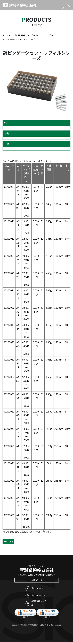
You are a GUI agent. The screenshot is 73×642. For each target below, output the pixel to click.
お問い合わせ (36, 580)
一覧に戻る (8, 541)
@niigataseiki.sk (36, 595)
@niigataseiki (35, 588)
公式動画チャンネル (36, 603)
